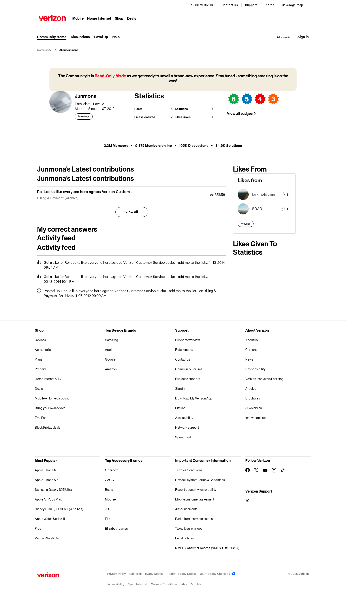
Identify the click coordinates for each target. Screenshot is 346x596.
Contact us (231, 3)
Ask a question (275, 34)
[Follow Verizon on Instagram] (274, 469)
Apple (109, 348)
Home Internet (98, 17)
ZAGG (109, 478)
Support (253, 3)
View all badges (240, 112)
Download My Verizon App (193, 397)
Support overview (187, 338)
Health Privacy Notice (181, 572)
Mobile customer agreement (194, 498)
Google (110, 358)
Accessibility (184, 416)
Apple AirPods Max (48, 498)
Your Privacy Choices (217, 572)
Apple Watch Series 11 (50, 517)
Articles (250, 387)
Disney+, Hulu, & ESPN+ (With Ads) (59, 508)
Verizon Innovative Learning (264, 377)
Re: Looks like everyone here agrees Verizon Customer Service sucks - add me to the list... (136, 261)
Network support (187, 426)
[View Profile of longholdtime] (263, 193)
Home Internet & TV (48, 377)
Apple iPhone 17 (46, 469)
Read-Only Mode (110, 74)
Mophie (110, 498)
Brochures (252, 397)
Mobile (76, 17)
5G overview (254, 407)
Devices (40, 338)
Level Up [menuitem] (101, 34)
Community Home (51, 34)
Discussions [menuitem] (80, 34)
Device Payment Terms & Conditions (200, 478)
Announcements (186, 508)
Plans (39, 358)
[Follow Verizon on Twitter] (256, 469)
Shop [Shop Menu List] (117, 17)
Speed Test (183, 436)
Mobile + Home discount (52, 397)
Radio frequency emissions (194, 517)
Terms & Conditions (188, 469)
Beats (109, 488)
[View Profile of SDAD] (257, 207)
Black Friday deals (47, 426)
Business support (187, 377)
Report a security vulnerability (195, 488)
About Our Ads (191, 583)
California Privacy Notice (146, 572)
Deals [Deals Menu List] (130, 17)
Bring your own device (50, 407)
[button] (303, 34)
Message (83, 115)
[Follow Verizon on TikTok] (283, 469)
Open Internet (137, 583)
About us (251, 338)
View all (131, 210)
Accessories (44, 348)
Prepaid (40, 368)
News (249, 358)
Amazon (111, 368)
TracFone (41, 416)
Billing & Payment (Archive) (58, 197)
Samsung (111, 338)
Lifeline (180, 407)
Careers (251, 348)
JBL (108, 508)
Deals (39, 387)
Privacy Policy (116, 572)
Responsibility (255, 368)
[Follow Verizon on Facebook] (247, 469)
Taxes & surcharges (188, 527)
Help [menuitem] (116, 34)
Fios (38, 527)
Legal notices (184, 537)
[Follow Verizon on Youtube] (265, 469)
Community (44, 48)
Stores (271, 3)
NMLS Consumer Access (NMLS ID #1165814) (207, 546)
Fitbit (108, 517)
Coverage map (294, 3)
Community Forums (188, 368)
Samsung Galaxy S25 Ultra (53, 488)
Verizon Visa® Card (48, 537)
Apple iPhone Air (46, 478)
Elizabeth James (116, 527)
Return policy (184, 348)
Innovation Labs (256, 416)
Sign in (180, 387)
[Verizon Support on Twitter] (247, 499)
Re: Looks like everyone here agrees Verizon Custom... (85, 190)
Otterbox (111, 469)
